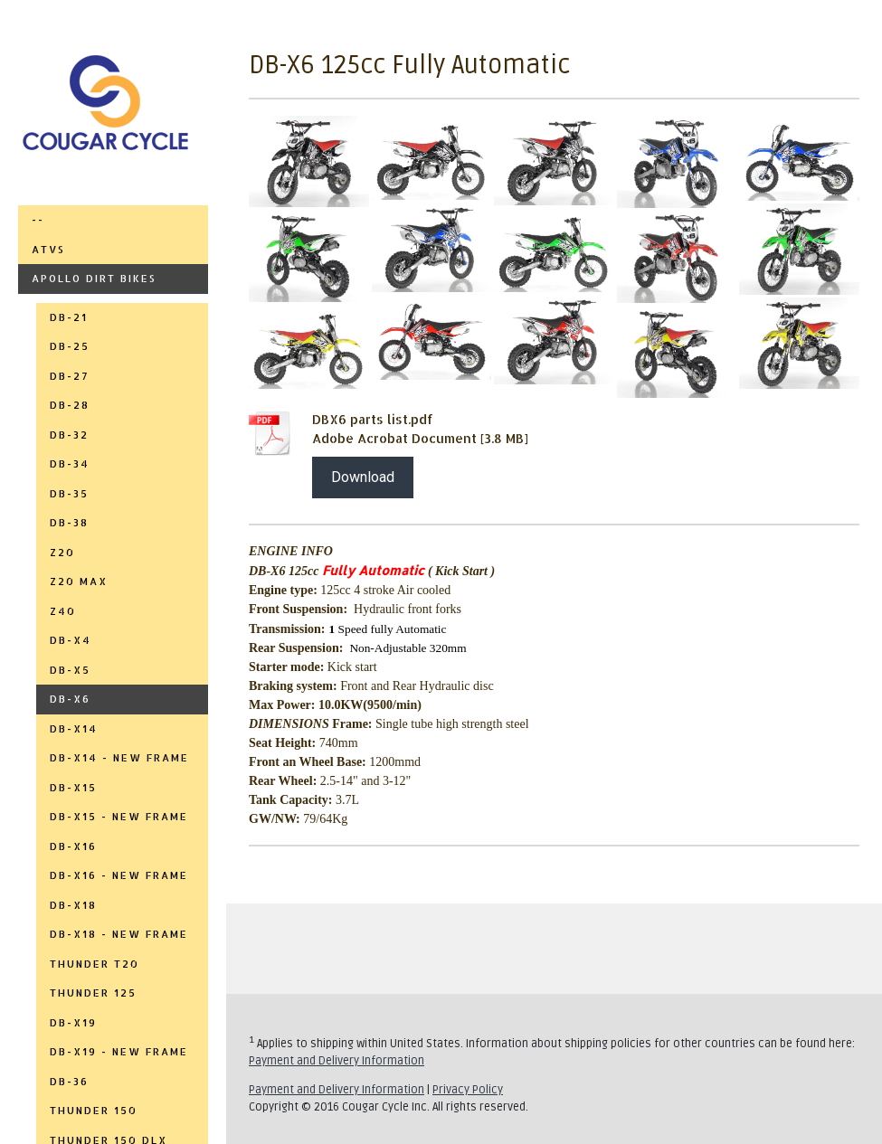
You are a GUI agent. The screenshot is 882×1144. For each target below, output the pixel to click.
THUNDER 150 (94, 1110)
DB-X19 (73, 1022)
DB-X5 (70, 670)
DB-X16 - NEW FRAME (119, 875)
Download (362, 477)
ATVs (48, 249)
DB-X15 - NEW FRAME (119, 816)
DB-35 (69, 493)
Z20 (62, 552)
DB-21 (69, 317)
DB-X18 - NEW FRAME (119, 934)
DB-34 (70, 464)
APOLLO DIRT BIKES (94, 278)
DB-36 (69, 1081)
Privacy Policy (467, 1090)
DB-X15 (73, 787)
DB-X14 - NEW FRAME (119, 758)
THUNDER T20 (94, 964)
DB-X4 (70, 640)
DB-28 (70, 405)
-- (38, 219)
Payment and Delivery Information (336, 1061)
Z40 (63, 611)
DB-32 (69, 435)
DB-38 (69, 522)
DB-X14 (74, 729)
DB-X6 (70, 699)
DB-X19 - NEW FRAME (119, 1051)
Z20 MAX (79, 581)
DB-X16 (73, 846)
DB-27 (69, 376)
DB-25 (70, 346)
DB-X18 (73, 905)
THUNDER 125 (93, 993)
